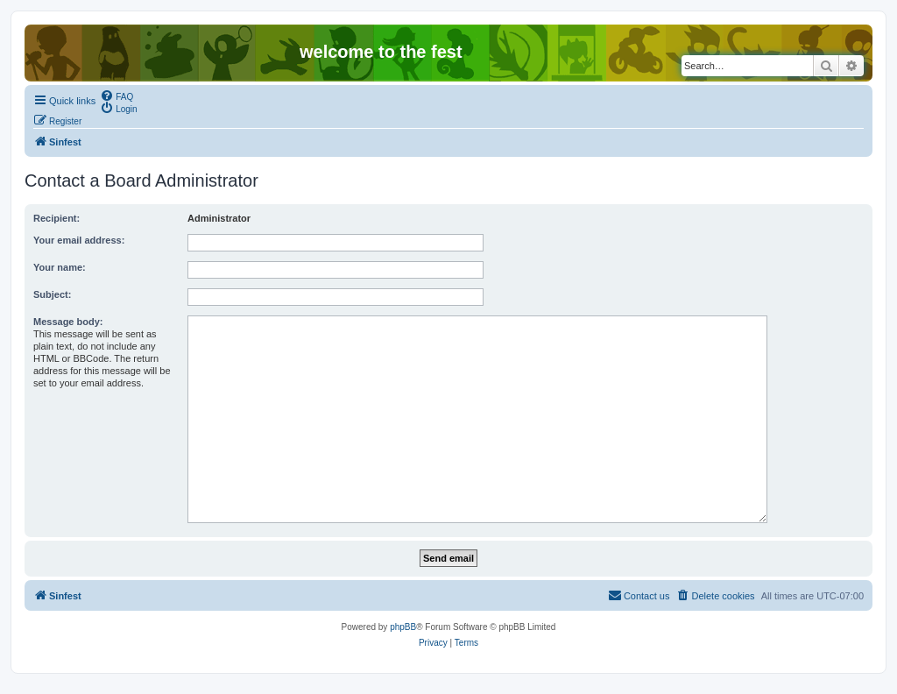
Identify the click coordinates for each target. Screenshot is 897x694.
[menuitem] (116, 95)
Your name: (59, 267)
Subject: (52, 294)
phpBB (403, 627)
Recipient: (56, 218)
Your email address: (78, 240)
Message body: (67, 321)
